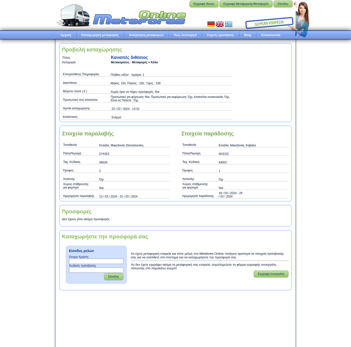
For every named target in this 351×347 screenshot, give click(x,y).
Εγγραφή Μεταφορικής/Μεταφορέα (246, 4)
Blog (247, 35)
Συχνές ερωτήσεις (220, 35)
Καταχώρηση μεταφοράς (100, 35)
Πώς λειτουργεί (185, 35)
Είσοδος (283, 4)
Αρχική (65, 35)
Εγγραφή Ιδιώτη (204, 4)
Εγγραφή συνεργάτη (271, 274)
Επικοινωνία (270, 35)
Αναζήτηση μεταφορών (146, 35)
